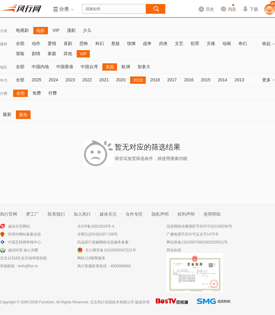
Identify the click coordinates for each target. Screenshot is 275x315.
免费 (36, 93)
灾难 (211, 43)
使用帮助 (212, 214)
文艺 (179, 43)
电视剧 (22, 30)
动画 (226, 43)
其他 (68, 53)
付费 (3, 93)
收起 (268, 43)
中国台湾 (89, 66)
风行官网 (8, 214)
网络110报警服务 (91, 258)
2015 (206, 79)
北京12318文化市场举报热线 (23, 258)
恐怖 (83, 43)
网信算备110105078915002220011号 (197, 242)
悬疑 (115, 43)
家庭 (52, 53)
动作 (36, 43)
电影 (40, 30)
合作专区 (134, 214)
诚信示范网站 (19, 226)
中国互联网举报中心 (24, 242)
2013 (239, 79)
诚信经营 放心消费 (23, 250)
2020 (121, 79)
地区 (3, 67)
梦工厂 (32, 214)
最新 (7, 114)
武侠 (163, 43)
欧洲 (126, 66)
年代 (3, 80)
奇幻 (242, 43)
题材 (3, 44)
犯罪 (195, 43)
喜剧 (68, 43)
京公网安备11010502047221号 (110, 250)
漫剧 (71, 30)
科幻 (99, 43)
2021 (104, 79)
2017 (172, 79)
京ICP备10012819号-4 (95, 226)
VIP (56, 30)
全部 (20, 43)
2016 (188, 79)
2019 (138, 80)
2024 (53, 79)
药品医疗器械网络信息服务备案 (103, 242)
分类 (3, 31)
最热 (23, 114)
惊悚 (131, 43)
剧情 (36, 53)
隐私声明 (160, 214)
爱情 (52, 43)
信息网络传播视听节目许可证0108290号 (199, 226)
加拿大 (144, 66)
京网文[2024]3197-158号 (97, 234)
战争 (147, 43)
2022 (87, 79)
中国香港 (64, 66)
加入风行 (82, 214)
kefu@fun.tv (28, 266)
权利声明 (186, 214)
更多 (268, 79)
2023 (70, 79)
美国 (109, 67)
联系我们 (56, 214)
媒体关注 (108, 214)
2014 (222, 79)
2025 (36, 79)
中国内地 (40, 66)
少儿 (87, 30)
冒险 (20, 53)
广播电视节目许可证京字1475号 (193, 234)
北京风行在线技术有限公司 (112, 302)
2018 (155, 79)
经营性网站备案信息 (24, 234)
